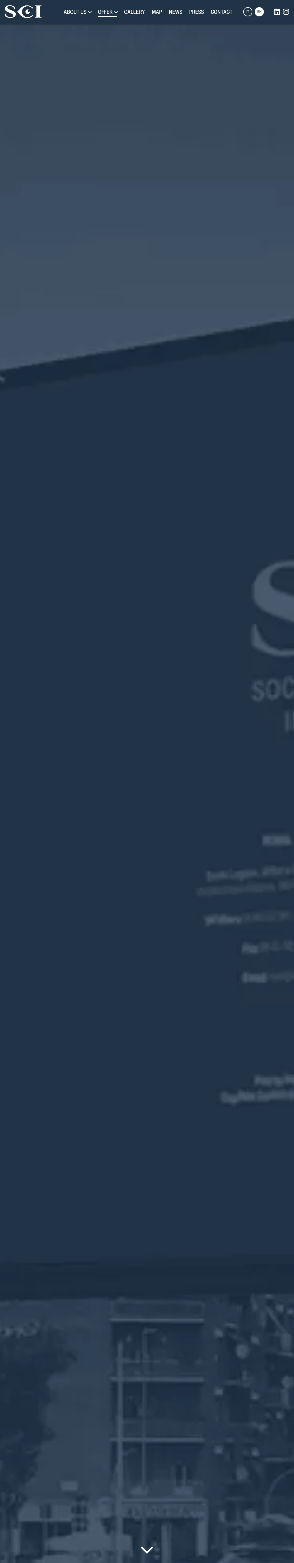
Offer (105, 12)
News (175, 12)
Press (196, 12)
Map (157, 12)
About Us (75, 12)
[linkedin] (276, 11)
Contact (222, 12)
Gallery (134, 12)
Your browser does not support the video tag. (147, 781)
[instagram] (286, 11)
